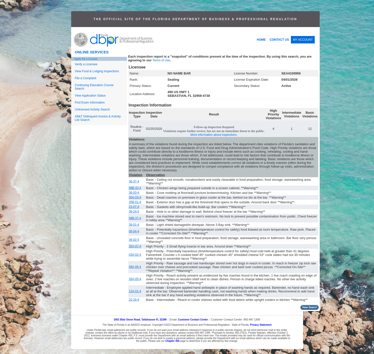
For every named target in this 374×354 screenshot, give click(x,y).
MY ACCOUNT (303, 39)
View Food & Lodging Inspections (97, 71)
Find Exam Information (90, 102)
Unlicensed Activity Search (92, 109)
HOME (261, 39)
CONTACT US (279, 39)
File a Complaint (85, 78)
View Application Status (90, 95)
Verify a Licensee (86, 64)
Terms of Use (161, 60)
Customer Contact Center (193, 319)
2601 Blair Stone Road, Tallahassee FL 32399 (140, 319)
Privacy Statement (261, 324)
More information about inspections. (213, 135)
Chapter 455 (172, 341)
